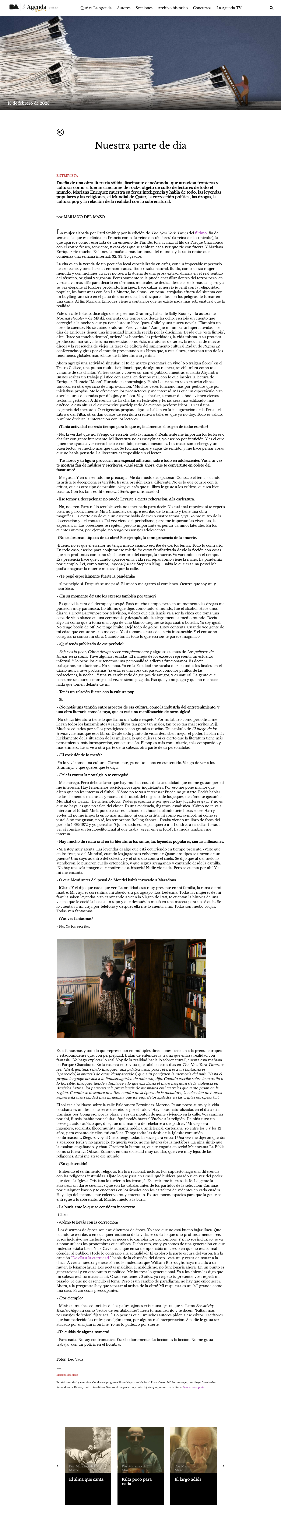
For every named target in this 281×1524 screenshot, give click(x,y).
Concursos (202, 8)
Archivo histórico (173, 8)
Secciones (144, 8)
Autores (123, 8)
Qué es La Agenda (96, 8)
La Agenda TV (229, 8)
